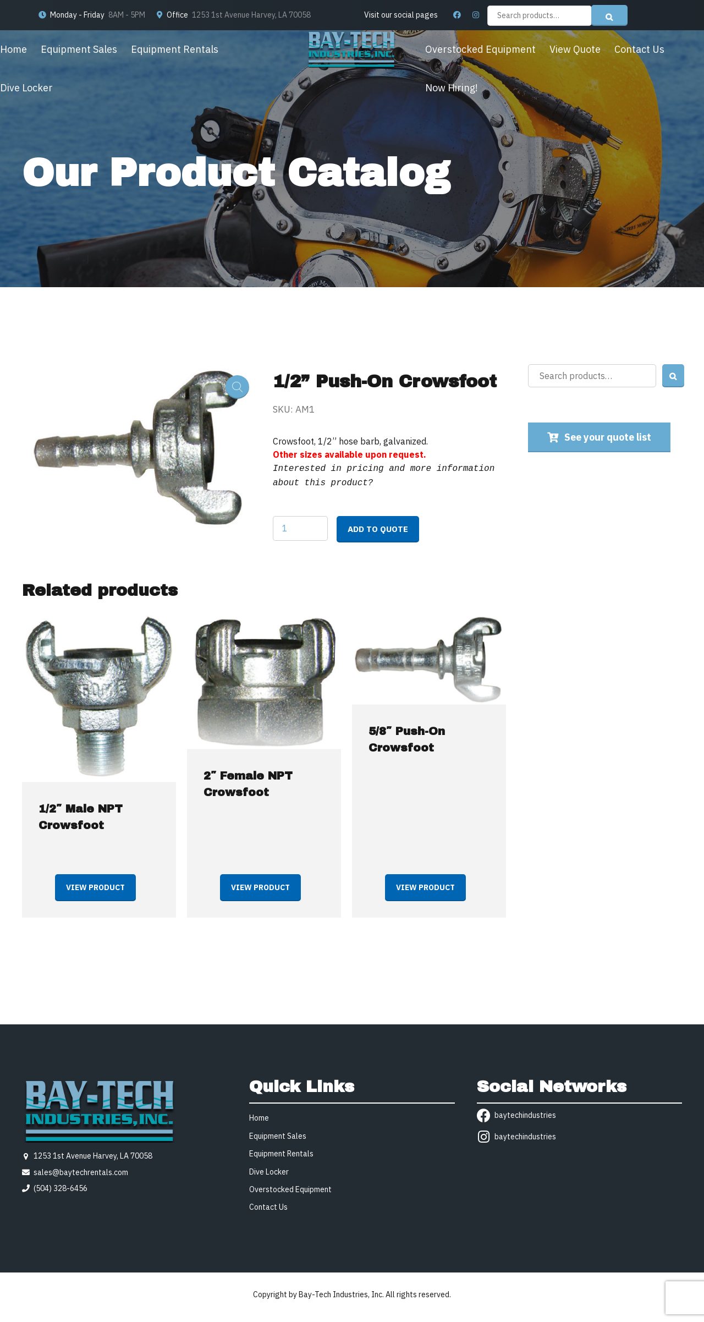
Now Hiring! (451, 87)
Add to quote (378, 527)
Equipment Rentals (174, 49)
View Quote (575, 49)
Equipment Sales (79, 49)
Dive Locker (26, 87)
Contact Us (639, 49)
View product (95, 885)
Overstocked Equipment (480, 49)
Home (13, 49)
